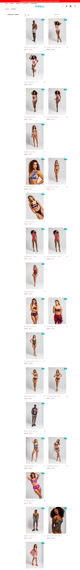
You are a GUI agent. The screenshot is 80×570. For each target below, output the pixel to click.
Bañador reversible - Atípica (46, 243)
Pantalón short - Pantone (45, 359)
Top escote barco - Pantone (29, 359)
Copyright (3, 564)
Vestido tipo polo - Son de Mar (30, 446)
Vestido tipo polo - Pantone (29, 417)
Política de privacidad (6, 559)
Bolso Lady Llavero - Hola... (29, 272)
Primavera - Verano (13, 14)
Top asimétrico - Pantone (45, 388)
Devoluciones (4, 534)
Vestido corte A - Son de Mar (46, 446)
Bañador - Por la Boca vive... (46, 40)
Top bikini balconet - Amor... (46, 185)
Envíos (2, 532)
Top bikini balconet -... (46, 155)
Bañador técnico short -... (63, 185)
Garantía (3, 567)
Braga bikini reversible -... (30, 69)
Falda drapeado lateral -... (30, 475)
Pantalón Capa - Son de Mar (63, 446)
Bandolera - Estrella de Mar (63, 272)
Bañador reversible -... (63, 126)
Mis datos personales (39, 546)
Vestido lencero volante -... (63, 417)
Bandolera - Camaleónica (27, 301)
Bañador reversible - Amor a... (62, 156)
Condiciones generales (6, 561)
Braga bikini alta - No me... (29, 127)
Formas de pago (5, 537)
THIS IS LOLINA (37, 529)
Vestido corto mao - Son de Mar (47, 475)
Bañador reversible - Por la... (63, 40)
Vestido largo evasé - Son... (62, 475)
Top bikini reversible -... (30, 97)
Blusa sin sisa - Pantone (63, 358)
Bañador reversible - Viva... (29, 214)
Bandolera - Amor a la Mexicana (63, 301)
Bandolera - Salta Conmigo (28, 330)
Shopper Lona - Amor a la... (47, 301)
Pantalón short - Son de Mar (47, 504)
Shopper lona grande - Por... (63, 243)
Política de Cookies (5, 556)
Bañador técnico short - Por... (30, 40)
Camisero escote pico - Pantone (63, 330)
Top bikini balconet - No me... (47, 127)
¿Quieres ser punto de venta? (41, 532)
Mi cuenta (36, 541)
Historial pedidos (38, 544)
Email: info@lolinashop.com (8, 529)
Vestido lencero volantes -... (45, 330)
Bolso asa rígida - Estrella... (45, 272)
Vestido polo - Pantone (30, 387)
